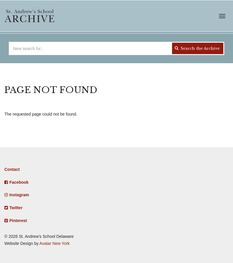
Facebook (18, 182)
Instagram (19, 194)
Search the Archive (197, 48)
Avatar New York (55, 243)
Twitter (16, 207)
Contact (12, 169)
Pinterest (18, 220)
